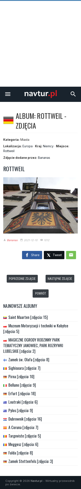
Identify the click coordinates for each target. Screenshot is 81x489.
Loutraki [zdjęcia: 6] (23, 402)
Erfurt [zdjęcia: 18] (22, 393)
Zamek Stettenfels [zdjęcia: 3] (30, 461)
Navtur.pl (36, 480)
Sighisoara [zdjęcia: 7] (24, 368)
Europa (27, 146)
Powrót (40, 293)
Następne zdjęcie (60, 278)
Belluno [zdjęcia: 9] (22, 385)
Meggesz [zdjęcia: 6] (23, 444)
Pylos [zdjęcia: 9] (20, 410)
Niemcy (48, 146)
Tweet (54, 255)
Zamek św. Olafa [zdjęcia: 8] (28, 359)
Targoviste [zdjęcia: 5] (24, 436)
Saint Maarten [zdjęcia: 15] (28, 317)
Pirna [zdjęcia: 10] (21, 376)
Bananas (44, 157)
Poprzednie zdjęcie (22, 278)
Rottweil (8, 151)
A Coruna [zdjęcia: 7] (23, 427)
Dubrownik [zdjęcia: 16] (25, 419)
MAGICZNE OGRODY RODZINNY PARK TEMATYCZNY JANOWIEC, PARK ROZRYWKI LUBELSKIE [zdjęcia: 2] (33, 345)
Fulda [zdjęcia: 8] (20, 453)
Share (32, 255)
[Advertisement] (40, 44)
